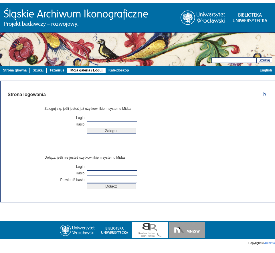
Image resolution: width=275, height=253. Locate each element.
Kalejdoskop (118, 70)
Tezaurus (57, 70)
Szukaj (264, 60)
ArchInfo (269, 243)
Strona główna (15, 70)
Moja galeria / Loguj (86, 70)
